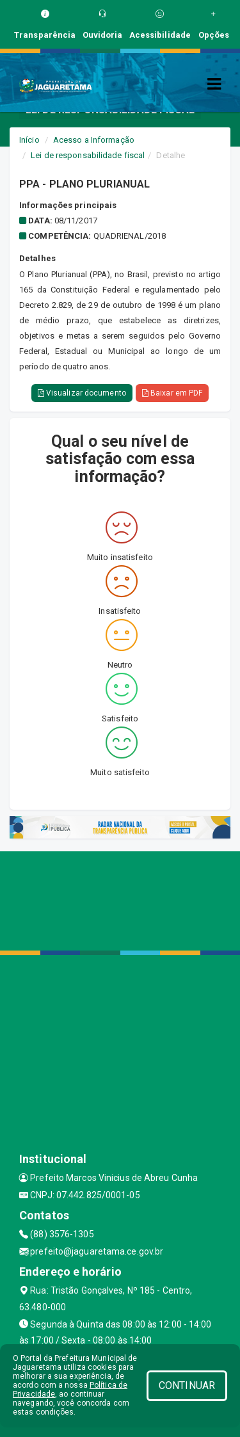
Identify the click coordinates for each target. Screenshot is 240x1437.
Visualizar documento (82, 393)
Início (29, 140)
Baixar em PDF (172, 393)
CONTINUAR (187, 1385)
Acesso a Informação (93, 140)
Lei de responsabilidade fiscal (88, 155)
